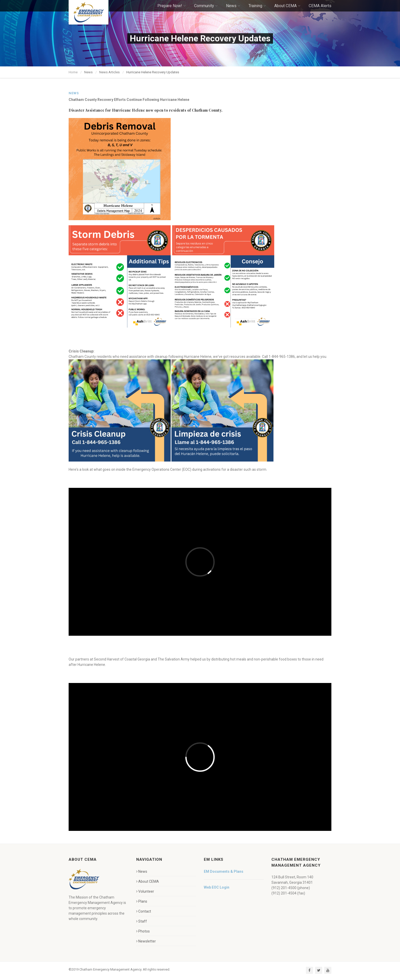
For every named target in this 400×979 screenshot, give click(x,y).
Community (206, 5)
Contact (143, 911)
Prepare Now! (171, 5)
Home (73, 72)
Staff (141, 921)
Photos (143, 931)
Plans (141, 901)
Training (257, 5)
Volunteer (145, 891)
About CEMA (287, 5)
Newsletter (146, 941)
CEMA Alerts (320, 5)
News (233, 5)
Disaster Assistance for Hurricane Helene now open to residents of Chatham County (145, 110)
